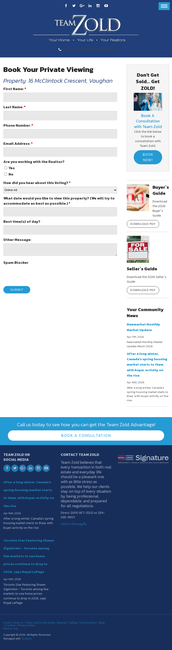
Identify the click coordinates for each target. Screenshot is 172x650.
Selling (73, 623)
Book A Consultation (86, 435)
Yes (9, 168)
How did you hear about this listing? (37, 182)
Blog (102, 623)
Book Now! (148, 157)
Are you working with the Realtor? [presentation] (33, 161)
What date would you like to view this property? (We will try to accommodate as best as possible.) (59, 201)
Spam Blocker (15, 262)
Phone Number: (18, 125)
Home (7, 623)
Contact (11, 625)
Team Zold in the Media (40, 623)
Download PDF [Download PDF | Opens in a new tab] (143, 224)
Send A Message (72, 524)
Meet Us (18, 623)
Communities (88, 623)
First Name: (14, 88)
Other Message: (17, 239)
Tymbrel (26, 639)
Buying (61, 623)
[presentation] (37, 275)
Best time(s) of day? (21, 221)
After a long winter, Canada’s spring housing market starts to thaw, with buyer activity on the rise (147, 364)
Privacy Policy (26, 625)
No (8, 174)
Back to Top (10, 628)
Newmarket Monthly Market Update (143, 327)
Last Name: (14, 107)
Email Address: (18, 143)
